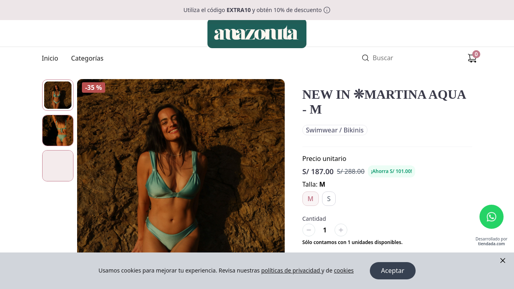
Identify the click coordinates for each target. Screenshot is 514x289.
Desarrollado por (491, 241)
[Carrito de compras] (472, 58)
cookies (343, 271)
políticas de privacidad (291, 271)
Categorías (87, 58)
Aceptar (392, 271)
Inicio (50, 58)
